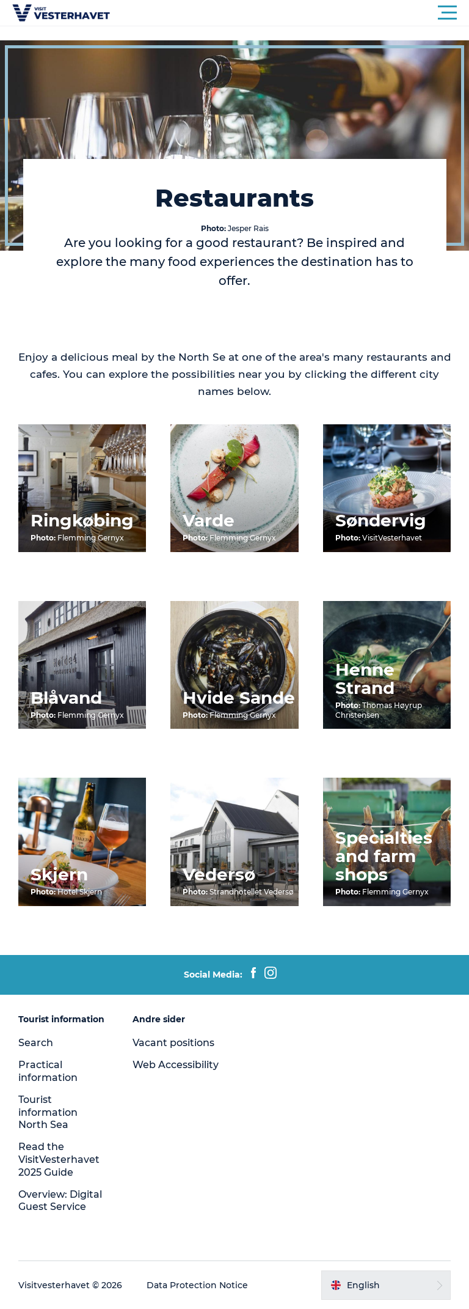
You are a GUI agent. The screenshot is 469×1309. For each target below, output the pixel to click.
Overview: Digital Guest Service (60, 1201)
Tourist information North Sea (48, 1112)
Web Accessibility (176, 1065)
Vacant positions (173, 1043)
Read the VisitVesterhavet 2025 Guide (59, 1159)
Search (35, 1043)
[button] (289, 13)
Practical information (48, 1071)
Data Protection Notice (197, 1285)
